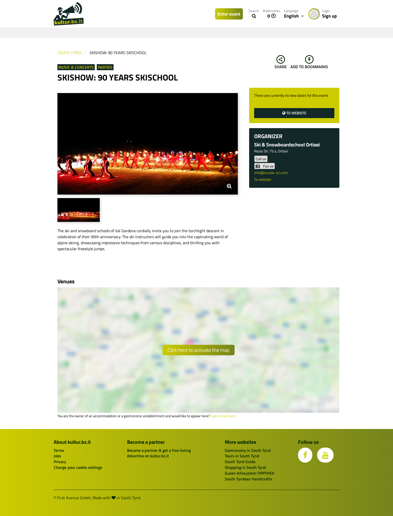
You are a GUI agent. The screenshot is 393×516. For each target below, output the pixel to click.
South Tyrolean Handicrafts (248, 479)
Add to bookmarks (309, 62)
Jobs (57, 456)
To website (294, 113)
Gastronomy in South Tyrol (248, 450)
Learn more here (223, 415)
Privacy (60, 462)
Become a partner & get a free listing (159, 450)
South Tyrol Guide (240, 462)
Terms (59, 450)
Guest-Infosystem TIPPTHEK (249, 473)
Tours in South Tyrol (242, 456)
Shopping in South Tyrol (245, 467)
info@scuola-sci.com (271, 173)
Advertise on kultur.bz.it (148, 456)
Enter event (229, 14)
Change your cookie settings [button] (78, 467)
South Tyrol (69, 53)
